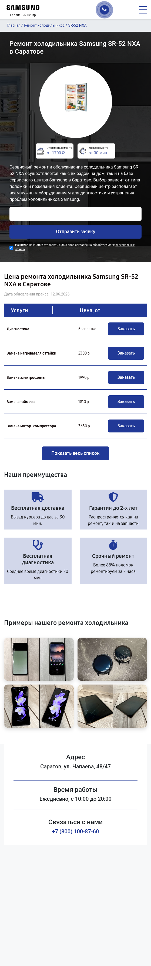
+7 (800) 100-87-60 (75, 831)
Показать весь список (75, 453)
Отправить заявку (75, 232)
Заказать (126, 328)
